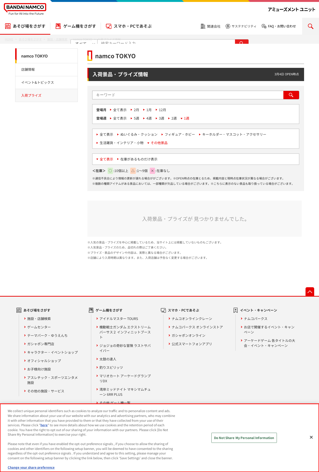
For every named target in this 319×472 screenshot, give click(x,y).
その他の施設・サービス (45, 391)
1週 (186, 118)
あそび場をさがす (29, 26)
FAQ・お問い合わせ (282, 26)
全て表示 (120, 109)
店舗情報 (28, 69)
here (44, 427)
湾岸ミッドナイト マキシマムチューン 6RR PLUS (125, 392)
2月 (136, 109)
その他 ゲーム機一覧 (114, 402)
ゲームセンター (39, 327)
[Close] (311, 439)
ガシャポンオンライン (188, 335)
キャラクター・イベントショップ (52, 352)
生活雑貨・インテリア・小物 (121, 142)
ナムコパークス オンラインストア (197, 327)
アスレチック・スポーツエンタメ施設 (52, 380)
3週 (161, 118)
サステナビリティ (244, 26)
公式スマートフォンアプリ (192, 343)
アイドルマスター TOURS (118, 318)
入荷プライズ (31, 95)
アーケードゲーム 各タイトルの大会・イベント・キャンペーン (269, 343)
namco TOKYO (34, 56)
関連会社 (214, 26)
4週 (149, 118)
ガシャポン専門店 (40, 343)
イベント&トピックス (37, 82)
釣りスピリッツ (111, 367)
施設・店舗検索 (39, 318)
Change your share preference (31, 469)
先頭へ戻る (310, 291)
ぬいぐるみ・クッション (138, 134)
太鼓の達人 (107, 359)
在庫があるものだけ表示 (138, 159)
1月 (149, 109)
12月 (162, 109)
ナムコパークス (255, 318)
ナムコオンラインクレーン (192, 318)
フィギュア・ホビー (180, 134)
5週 (136, 118)
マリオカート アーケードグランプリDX (125, 378)
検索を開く (310, 26)
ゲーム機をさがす (79, 26)
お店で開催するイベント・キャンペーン (269, 329)
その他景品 (159, 142)
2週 (174, 118)
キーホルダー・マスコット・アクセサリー (234, 134)
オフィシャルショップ (44, 360)
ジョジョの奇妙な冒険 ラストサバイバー (125, 348)
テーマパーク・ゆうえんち (47, 335)
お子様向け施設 (39, 369)
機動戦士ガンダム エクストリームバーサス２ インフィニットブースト (125, 332)
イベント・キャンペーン (258, 310)
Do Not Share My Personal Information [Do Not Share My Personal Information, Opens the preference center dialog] (244, 440)
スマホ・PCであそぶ (133, 26)
